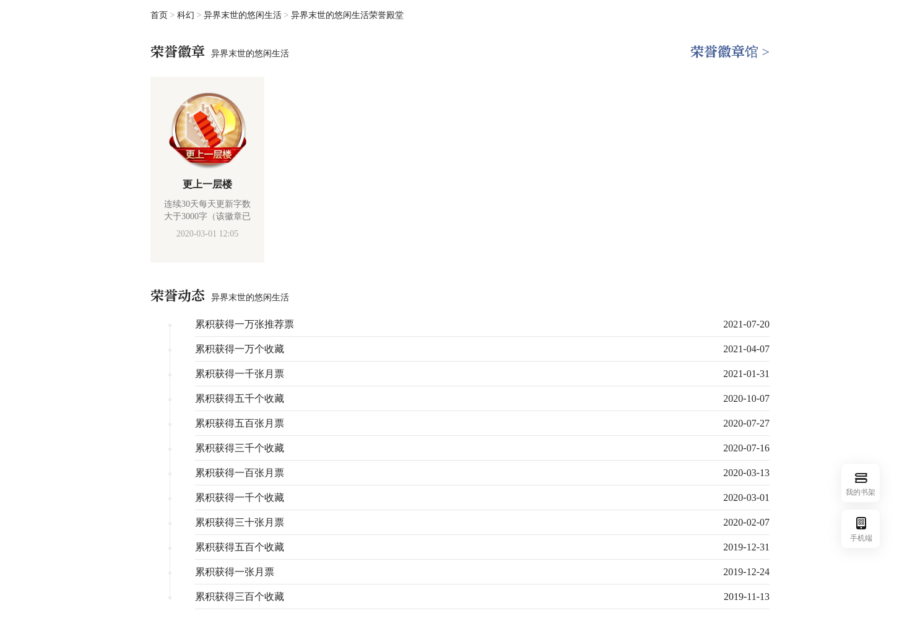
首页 (159, 15)
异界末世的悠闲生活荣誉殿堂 (347, 15)
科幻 (187, 15)
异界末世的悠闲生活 (244, 15)
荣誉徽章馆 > (730, 51)
